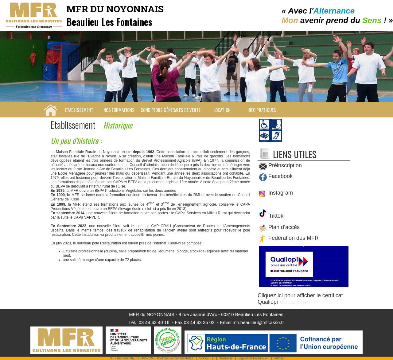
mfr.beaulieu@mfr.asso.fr (258, 322)
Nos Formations (118, 109)
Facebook (280, 176)
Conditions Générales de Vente (170, 109)
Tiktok (275, 216)
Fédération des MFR (293, 238)
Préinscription (285, 166)
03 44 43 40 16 (154, 322)
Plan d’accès (284, 227)
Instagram (280, 193)
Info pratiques (261, 109)
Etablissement (79, 109)
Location (222, 109)
